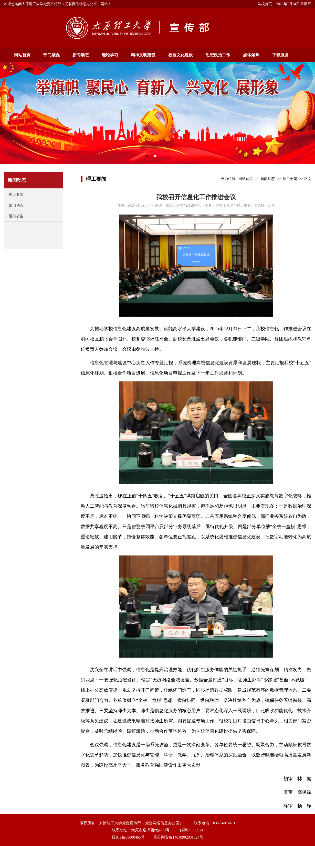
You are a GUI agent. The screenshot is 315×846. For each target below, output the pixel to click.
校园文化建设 (180, 55)
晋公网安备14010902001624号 (178, 837)
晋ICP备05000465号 (128, 837)
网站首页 (22, 55)
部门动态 (16, 205)
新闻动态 (80, 55)
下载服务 (280, 55)
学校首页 (265, 4)
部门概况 (51, 55)
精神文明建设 (143, 55)
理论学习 (110, 55)
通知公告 (16, 216)
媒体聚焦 (251, 55)
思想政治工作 (218, 55)
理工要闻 (16, 195)
